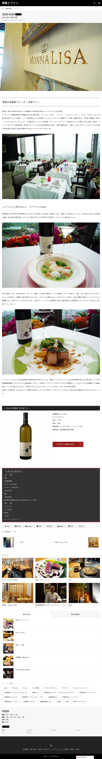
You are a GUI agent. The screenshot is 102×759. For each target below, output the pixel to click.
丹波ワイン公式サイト (44, 749)
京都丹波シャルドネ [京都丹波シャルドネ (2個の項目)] (10, 697)
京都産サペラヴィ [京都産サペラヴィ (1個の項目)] (29, 701)
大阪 (11, 717)
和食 (3, 730)
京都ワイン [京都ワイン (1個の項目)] (35, 692)
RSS (51, 745)
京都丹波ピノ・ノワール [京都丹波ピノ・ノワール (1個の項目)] (70, 697)
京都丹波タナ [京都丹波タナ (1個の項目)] (53, 697)
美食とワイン (47, 756)
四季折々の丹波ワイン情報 (71, 749)
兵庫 (15, 717)
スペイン (29, 732)
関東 (11, 14)
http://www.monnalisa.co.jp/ (12, 519)
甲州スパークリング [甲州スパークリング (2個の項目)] (79, 701)
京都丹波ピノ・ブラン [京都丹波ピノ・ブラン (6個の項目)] (11, 701)
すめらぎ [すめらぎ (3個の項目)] (15, 688)
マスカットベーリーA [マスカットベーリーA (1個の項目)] (80, 688)
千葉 (16, 714)
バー (3, 732)
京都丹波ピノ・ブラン (11, 532)
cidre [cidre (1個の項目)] (5, 688)
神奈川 (12, 714)
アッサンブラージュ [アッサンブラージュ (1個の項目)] (50, 688)
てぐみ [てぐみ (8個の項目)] (25, 688)
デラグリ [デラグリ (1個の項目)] (65, 688)
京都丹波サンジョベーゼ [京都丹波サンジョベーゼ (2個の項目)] (87, 692)
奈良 (19, 717)
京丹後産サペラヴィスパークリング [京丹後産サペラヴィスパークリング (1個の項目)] (15, 692)
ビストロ (53, 730)
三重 (23, 717)
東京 (5, 14)
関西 (3, 717)
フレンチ (18, 14)
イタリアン (30, 730)
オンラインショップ (57, 749)
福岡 (7, 719)
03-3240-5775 (8, 506)
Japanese (82, 757)
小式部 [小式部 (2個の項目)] (58, 701)
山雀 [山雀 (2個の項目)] (67, 701)
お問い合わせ (33, 749)
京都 (7, 717)
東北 (3, 722)
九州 (3, 719)
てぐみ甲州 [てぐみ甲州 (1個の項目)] (35, 688)
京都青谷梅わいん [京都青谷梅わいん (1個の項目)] (45, 701)
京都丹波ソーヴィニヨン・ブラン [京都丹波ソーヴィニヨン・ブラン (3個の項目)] (33, 697)
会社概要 (25, 749)
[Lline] (39, 526)
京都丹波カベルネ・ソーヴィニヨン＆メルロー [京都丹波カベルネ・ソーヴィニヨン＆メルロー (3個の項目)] (59, 692)
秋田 (7, 722)
